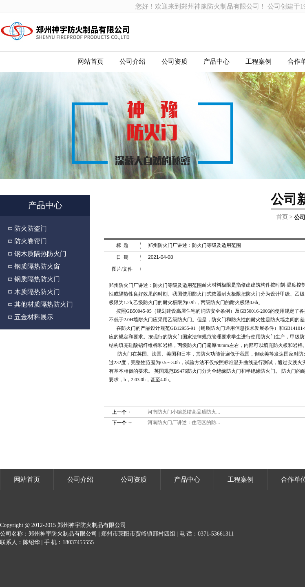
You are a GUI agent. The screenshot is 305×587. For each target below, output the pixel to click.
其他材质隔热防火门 (43, 304)
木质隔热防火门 (37, 291)
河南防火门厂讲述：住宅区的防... (184, 422)
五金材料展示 (33, 317)
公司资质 (174, 61)
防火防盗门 (30, 228)
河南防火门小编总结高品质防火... (184, 412)
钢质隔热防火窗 (37, 266)
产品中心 (216, 61)
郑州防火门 (121, 285)
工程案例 (258, 61)
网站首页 (90, 61)
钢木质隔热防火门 (40, 253)
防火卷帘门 (30, 241)
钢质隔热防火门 (37, 279)
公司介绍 (132, 61)
